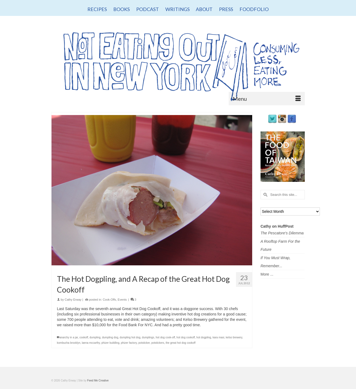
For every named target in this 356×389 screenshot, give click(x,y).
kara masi (218, 337)
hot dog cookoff (185, 337)
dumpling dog (110, 337)
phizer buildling (110, 342)
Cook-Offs (109, 299)
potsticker (144, 342)
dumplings (148, 337)
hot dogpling (203, 337)
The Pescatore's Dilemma (282, 233)
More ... (267, 274)
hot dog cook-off (165, 337)
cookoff (83, 337)
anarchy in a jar (69, 337)
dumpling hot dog (130, 337)
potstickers (157, 342)
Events (122, 299)
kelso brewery (234, 337)
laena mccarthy (91, 342)
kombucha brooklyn (68, 342)
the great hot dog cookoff (180, 342)
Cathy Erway (73, 299)
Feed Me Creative (97, 380)
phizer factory (129, 342)
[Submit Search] (265, 194)
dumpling (95, 337)
